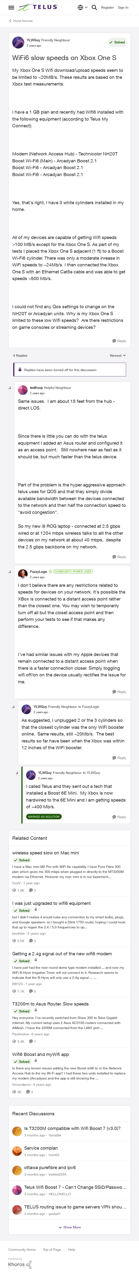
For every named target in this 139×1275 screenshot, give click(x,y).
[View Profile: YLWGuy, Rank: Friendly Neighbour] (18, 43)
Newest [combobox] (118, 355)
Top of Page (52, 1249)
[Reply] (119, 341)
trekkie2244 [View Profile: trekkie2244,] (57, 1174)
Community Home (22, 1249)
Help (71, 1249)
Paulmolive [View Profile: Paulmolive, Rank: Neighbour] (20, 1034)
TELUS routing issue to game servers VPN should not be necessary (75, 1207)
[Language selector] (83, 7)
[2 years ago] (36, 933)
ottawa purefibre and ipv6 (50, 1167)
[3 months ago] (34, 1135)
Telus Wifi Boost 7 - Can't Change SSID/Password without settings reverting (75, 1187)
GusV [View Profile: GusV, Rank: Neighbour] (16, 883)
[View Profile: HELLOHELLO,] (17, 1190)
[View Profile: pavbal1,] (17, 1210)
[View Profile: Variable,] (17, 1131)
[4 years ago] (41, 1084)
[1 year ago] (31, 882)
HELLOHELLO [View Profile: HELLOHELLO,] (60, 1194)
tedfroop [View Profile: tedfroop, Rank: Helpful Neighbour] (36, 388)
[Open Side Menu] (11, 7)
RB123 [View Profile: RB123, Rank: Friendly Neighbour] (17, 983)
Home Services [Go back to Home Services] (20, 21)
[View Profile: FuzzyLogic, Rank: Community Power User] (23, 574)
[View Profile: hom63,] (17, 1151)
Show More (69, 1227)
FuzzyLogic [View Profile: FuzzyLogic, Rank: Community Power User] (38, 572)
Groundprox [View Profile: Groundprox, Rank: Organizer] (21, 1084)
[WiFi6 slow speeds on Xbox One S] (37, 393)
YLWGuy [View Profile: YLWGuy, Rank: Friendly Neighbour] (33, 40)
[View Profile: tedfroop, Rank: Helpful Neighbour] (23, 390)
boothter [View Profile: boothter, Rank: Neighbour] (18, 933)
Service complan (41, 1148)
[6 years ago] (39, 1033)
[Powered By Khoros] (69, 1263)
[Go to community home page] (38, 7)
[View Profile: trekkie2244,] (17, 1170)
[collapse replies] (10, 388)
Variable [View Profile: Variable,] (55, 1135)
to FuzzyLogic (88, 707)
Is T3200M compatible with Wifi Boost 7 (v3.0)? (72, 1128)
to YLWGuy (91, 773)
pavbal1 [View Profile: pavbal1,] (55, 1213)
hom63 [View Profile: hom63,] (54, 1154)
